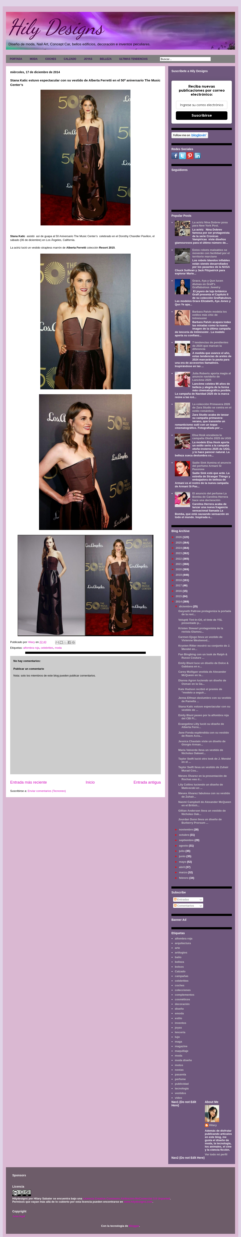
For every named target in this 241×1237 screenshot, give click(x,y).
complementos (184, 994)
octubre (184, 834)
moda (58, 647)
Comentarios (184, 905)
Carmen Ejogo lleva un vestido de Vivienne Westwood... (200, 638)
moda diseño (183, 1060)
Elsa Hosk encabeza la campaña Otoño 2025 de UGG (211, 436)
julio (182, 851)
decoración (182, 1004)
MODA (34, 58)
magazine (181, 1046)
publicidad (182, 1083)
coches (179, 985)
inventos (180, 1023)
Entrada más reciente (28, 782)
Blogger (134, 1225)
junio (182, 856)
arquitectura (183, 943)
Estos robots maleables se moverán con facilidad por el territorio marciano (211, 253)
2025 (179, 542)
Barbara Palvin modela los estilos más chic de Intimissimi (209, 315)
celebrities (47, 647)
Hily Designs (55, 27)
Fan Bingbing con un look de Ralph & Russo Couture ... (202, 656)
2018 (179, 580)
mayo (183, 861)
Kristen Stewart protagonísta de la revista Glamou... (200, 630)
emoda (179, 1013)
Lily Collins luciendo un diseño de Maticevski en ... (200, 786)
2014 (179, 601)
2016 (179, 591)
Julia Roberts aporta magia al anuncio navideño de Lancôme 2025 (211, 377)
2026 (179, 537)
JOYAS (88, 58)
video (178, 1097)
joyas (178, 1027)
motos (179, 1065)
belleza (179, 961)
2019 (179, 574)
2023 (179, 553)
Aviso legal (18, 1216)
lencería (180, 1032)
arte (177, 947)
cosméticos (182, 999)
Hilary (213, 1125)
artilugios (181, 952)
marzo (183, 872)
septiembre (187, 840)
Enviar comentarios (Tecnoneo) (47, 791)
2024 (179, 547)
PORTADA (16, 58)
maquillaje (181, 1050)
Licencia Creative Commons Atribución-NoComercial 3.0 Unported (126, 1198)
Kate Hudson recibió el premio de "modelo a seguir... (200, 691)
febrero (184, 877)
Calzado (180, 971)
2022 (179, 558)
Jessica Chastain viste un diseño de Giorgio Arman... (202, 743)
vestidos (180, 1093)
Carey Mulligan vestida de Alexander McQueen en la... (202, 673)
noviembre (186, 829)
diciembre (186, 606)
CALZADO (70, 58)
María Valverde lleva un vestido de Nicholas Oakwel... (200, 751)
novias (179, 1069)
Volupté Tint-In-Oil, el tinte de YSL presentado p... (200, 621)
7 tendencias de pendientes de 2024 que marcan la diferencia (210, 346)
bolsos (179, 966)
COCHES (50, 58)
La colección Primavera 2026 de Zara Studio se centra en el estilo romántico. (211, 407)
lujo (177, 1037)
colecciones (183, 990)
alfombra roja (31, 647)
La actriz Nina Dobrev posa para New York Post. (210, 224)
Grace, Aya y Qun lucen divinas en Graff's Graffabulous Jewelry (207, 284)
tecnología (182, 1088)
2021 (179, 564)
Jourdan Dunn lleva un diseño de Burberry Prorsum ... (199, 821)
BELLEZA (106, 58)
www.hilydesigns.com (138, 1201)
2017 (179, 585)
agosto (184, 845)
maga (178, 1041)
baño (178, 957)
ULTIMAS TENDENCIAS (133, 58)
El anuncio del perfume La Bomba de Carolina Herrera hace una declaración (210, 497)
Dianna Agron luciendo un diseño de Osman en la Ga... (202, 682)
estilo (178, 1018)
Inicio (90, 782)
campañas (181, 976)
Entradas (181, 899)
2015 (179, 596)
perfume (180, 1079)
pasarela (180, 1074)
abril (182, 867)
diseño (179, 1008)
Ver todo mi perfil (216, 1154)
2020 (179, 569)
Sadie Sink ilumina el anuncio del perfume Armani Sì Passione (211, 466)
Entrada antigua (147, 782)
